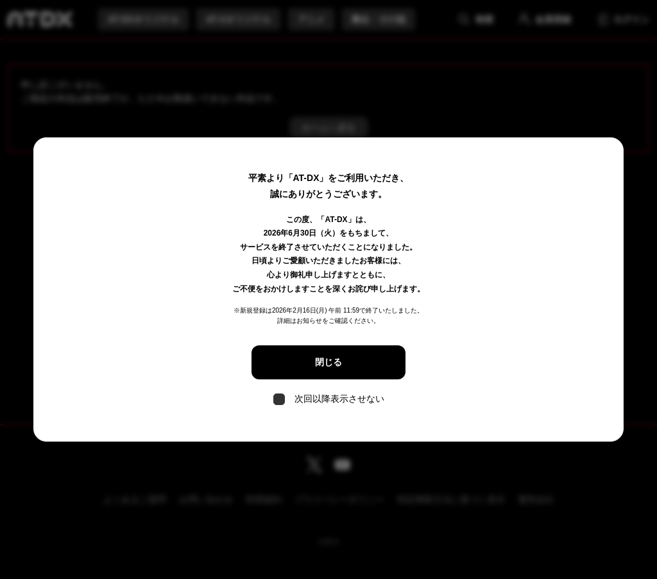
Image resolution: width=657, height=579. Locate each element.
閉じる (328, 362)
